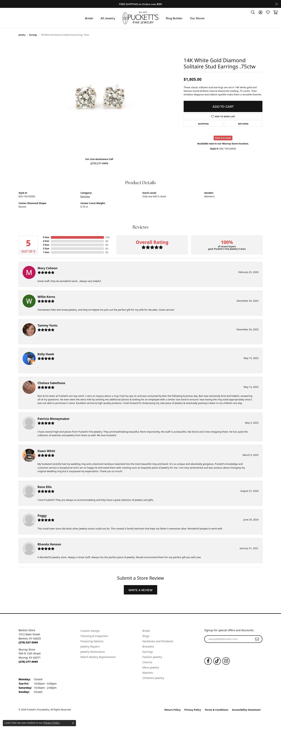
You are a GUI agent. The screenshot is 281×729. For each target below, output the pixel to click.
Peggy (42, 516)
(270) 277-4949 (99, 163)
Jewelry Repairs (90, 646)
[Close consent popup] (73, 723)
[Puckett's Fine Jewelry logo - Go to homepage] (140, 18)
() (106, 237)
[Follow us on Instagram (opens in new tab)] (226, 661)
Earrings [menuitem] (147, 651)
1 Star (46, 252)
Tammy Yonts (48, 325)
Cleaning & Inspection (94, 636)
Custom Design (90, 631)
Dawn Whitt (46, 451)
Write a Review (140, 590)
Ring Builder (174, 18)
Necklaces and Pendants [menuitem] (157, 641)
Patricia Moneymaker (54, 419)
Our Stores (197, 18)
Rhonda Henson (49, 544)
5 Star (46, 237)
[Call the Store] (28, 642)
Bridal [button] (89, 18)
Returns (243, 123)
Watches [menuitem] (147, 672)
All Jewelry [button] (108, 18)
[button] (253, 12)
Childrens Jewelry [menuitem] (153, 678)
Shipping (203, 123)
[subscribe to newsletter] (257, 639)
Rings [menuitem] (145, 636)
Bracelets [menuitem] (148, 646)
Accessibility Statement (246, 709)
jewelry (22, 35)
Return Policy (173, 709)
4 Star (46, 241)
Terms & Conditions (216, 709)
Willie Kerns (46, 297)
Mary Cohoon (47, 268)
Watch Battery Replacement (98, 657)
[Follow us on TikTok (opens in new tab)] (217, 661)
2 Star (46, 248)
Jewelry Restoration (92, 651)
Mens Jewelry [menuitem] (150, 667)
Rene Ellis (45, 487)
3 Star (46, 244)
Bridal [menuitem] (146, 631)
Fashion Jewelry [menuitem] (152, 657)
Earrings (33, 35)
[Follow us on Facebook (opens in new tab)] (208, 661)
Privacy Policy (192, 709)
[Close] (276, 4)
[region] (99, 98)
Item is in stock (223, 137)
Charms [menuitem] (147, 662)
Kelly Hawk (46, 354)
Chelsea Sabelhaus (51, 383)
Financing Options (92, 641)
